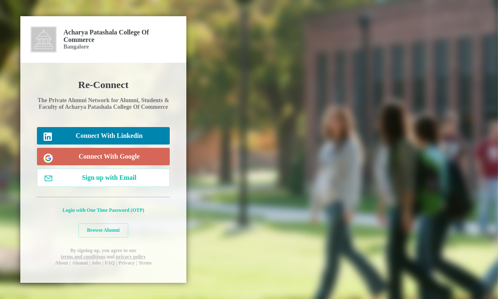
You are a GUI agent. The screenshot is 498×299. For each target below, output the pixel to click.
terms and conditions (83, 257)
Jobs (96, 263)
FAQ (110, 263)
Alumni (80, 263)
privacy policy (131, 257)
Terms (144, 263)
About (61, 263)
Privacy (126, 263)
